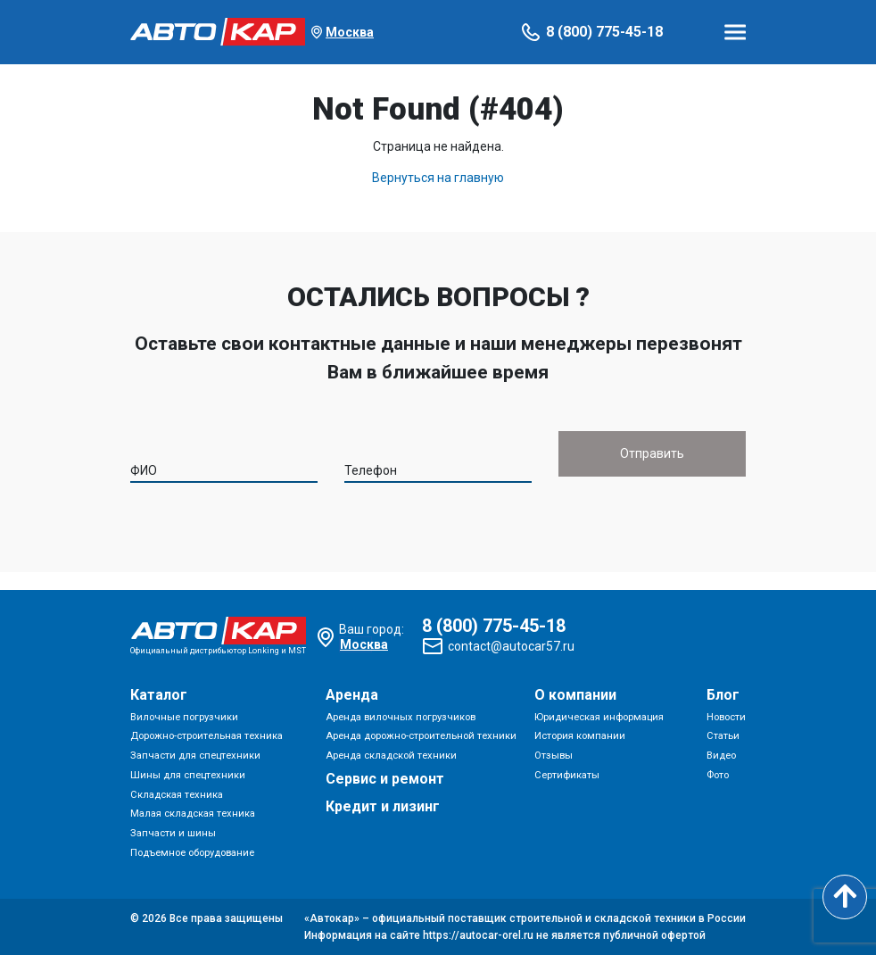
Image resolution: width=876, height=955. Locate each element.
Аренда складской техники (391, 755)
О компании (575, 694)
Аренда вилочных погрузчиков (400, 717)
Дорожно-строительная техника (206, 736)
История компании (579, 736)
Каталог (158, 694)
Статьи (723, 736)
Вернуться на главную (438, 177)
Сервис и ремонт (385, 778)
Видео (721, 755)
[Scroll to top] (844, 897)
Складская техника (176, 795)
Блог (723, 694)
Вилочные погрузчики (184, 717)
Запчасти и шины (173, 833)
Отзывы (553, 755)
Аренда (352, 694)
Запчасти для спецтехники (195, 755)
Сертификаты (566, 775)
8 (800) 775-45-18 (604, 31)
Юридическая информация (599, 717)
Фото (718, 775)
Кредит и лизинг (383, 806)
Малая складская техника (192, 813)
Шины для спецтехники (187, 775)
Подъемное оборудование (192, 853)
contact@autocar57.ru (511, 646)
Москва (350, 32)
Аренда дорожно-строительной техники (421, 736)
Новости (726, 717)
